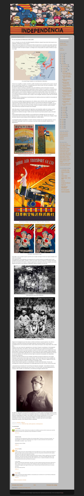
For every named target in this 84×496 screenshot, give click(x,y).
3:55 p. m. (17, 469)
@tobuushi (62, 49)
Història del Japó (25, 423)
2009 (62, 122)
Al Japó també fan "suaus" (65, 102)
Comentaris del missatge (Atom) (24, 487)
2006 (62, 127)
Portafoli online (63, 43)
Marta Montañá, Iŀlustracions (64, 187)
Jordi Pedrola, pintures (64, 151)
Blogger (61, 492)
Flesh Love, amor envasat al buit (65, 83)
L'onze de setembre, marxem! (66, 85)
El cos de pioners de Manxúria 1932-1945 (66, 88)
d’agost (63, 71)
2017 (62, 54)
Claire (16, 472)
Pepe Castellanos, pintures (65, 159)
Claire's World (64, 175)
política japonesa (32, 423)
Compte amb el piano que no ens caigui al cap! (66, 76)
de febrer (64, 115)
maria (16, 428)
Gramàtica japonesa (64, 135)
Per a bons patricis (65, 189)
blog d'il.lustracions (63, 45)
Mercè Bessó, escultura (64, 156)
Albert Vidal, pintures (64, 143)
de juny (63, 108)
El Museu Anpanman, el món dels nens (66, 94)
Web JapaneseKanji (64, 134)
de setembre (65, 69)
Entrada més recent (17, 485)
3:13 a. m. (17, 477)
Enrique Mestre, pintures (65, 150)
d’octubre (64, 68)
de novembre (65, 66)
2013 (62, 61)
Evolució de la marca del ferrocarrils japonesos (67, 91)
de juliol (64, 107)
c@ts (62, 174)
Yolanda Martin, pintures (64, 164)
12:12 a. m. (17, 432)
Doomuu (63, 180)
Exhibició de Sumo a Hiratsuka (66, 80)
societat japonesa (39, 423)
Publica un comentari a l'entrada (20, 479)
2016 (62, 56)
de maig (64, 110)
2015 (62, 58)
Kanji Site (62, 137)
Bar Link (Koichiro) (63, 147)
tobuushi (17, 448)
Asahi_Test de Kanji (64, 132)
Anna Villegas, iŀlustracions (65, 145)
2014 (62, 59)
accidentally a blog (65, 170)
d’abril (63, 112)
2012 (62, 63)
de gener (64, 117)
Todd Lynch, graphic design (65, 163)
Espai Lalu (63, 184)
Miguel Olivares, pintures (65, 157)
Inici (35, 485)
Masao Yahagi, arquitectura (65, 154)
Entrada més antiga (52, 485)
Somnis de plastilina (65, 191)
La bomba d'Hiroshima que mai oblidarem (66, 99)
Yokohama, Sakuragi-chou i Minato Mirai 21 (67, 74)
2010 (62, 121)
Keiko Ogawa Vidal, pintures (65, 153)
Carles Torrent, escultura (65, 148)
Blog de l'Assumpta (65, 172)
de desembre (65, 64)
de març (64, 113)
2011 (62, 119)
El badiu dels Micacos (65, 182)
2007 (62, 126)
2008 (62, 124)
